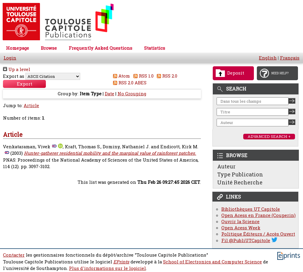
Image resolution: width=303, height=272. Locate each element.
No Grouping (131, 94)
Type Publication (240, 174)
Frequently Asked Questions (100, 48)
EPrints (121, 262)
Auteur (226, 166)
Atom (120, 76)
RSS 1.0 (142, 76)
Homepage (17, 48)
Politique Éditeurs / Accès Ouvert (258, 234)
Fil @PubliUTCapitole (245, 240)
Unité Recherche (239, 182)
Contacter (14, 255)
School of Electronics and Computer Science (212, 262)
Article (31, 105)
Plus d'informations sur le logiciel (107, 268)
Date (109, 94)
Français (289, 58)
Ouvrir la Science (240, 221)
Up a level (16, 69)
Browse (49, 48)
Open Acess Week (240, 228)
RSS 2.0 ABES (129, 83)
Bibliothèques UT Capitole (250, 209)
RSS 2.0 (166, 76)
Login (10, 58)
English (268, 58)
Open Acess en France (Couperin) (258, 215)
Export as (13, 76)
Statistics (154, 48)
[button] (24, 84)
